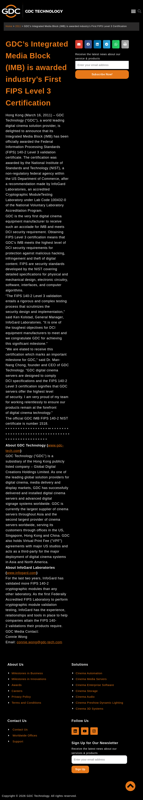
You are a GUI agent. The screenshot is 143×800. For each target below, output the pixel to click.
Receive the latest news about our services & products (94, 751)
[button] (133, 11)
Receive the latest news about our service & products (97, 56)
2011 (18, 26)
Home (9, 26)
